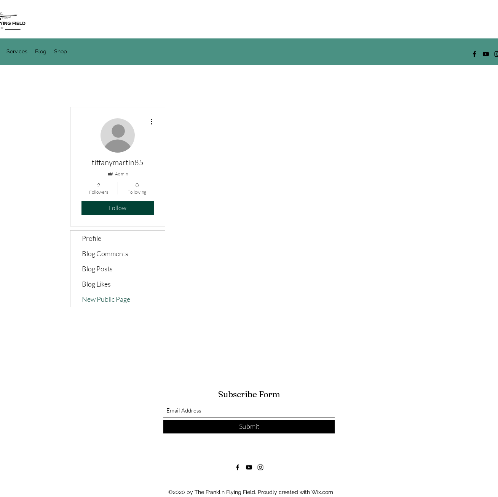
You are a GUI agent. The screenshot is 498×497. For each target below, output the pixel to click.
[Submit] (249, 426)
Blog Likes (96, 284)
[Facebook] (474, 54)
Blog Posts (97, 268)
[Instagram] (260, 467)
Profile (91, 238)
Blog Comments (105, 253)
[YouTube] (486, 54)
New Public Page (106, 299)
